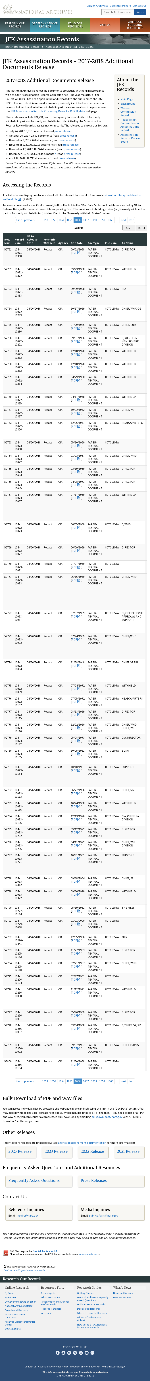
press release (62, 131)
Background (127, 103)
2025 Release (20, 1151)
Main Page (126, 99)
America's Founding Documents (135, 25)
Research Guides (89, 1287)
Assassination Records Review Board (130, 138)
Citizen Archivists (97, 5)
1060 (110, 220)
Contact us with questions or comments (24, 1270)
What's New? (122, 1287)
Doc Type (94, 243)
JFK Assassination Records (56, 46)
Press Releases (94, 1180)
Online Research (17, 1287)
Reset (141, 228)
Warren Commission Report (128, 111)
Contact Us (139, 5)
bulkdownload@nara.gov (106, 1117)
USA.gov (121, 1366)
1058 (94, 220)
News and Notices (123, 1293)
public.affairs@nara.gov (103, 1215)
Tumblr (75, 1353)
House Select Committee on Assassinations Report (129, 125)
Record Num (19, 241)
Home (8, 46)
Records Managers (51, 1308)
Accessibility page (89, 1254)
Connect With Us (75, 1347)
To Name (128, 243)
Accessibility (45, 1366)
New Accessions (122, 1297)
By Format (10, 1297)
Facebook (57, 1353)
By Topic (9, 1293)
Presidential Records (16, 1310)
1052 (45, 220)
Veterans (46, 1313)
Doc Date (77, 243)
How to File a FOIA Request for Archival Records (92, 1326)
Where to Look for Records (92, 1313)
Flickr (92, 1353)
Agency (63, 243)
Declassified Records (89, 1308)
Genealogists (48, 1293)
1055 (69, 220)
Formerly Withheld (49, 241)
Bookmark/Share (120, 5)
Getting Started (85, 1293)
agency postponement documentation (82, 1142)
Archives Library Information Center (20, 1323)
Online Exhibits (13, 1328)
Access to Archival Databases (15, 1316)
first (19, 220)
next (123, 220)
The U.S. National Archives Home (37, 9)
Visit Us (105, 25)
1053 (53, 220)
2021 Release (128, 1151)
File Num (111, 243)
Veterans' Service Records (45, 25)
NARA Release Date (32, 239)
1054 (61, 220)
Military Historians (50, 1297)
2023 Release (56, 1151)
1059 (102, 220)
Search (140, 12)
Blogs (86, 1353)
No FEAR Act (108, 1366)
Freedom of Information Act (85, 1366)
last (131, 220)
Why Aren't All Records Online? (89, 1319)
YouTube (81, 1353)
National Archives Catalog (19, 1305)
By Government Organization (20, 1301)
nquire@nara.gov (27, 1215)
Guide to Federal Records (91, 1304)
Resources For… (52, 1287)
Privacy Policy (60, 1366)
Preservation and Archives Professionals (55, 1303)
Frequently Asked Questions (34, 1180)
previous (29, 220)
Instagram (69, 1353)
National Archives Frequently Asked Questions (92, 1299)
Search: (79, 228)
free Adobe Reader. (45, 1251)
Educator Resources (75, 25)
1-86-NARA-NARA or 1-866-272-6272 (75, 1375)
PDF (74, 252)
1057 (86, 220)
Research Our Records (15, 25)
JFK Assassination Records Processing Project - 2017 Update (47, 111)
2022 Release (92, 1151)
